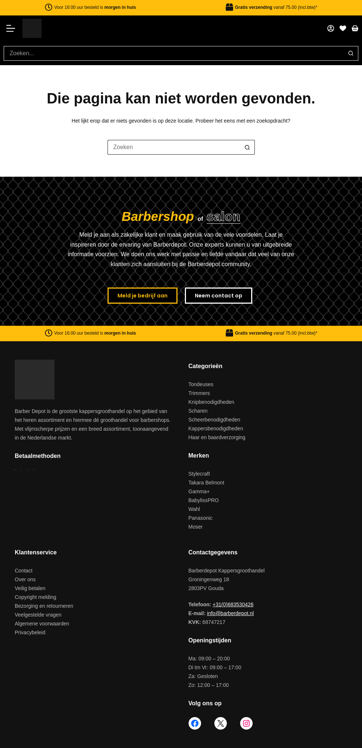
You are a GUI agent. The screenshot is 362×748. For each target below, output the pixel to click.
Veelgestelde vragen (38, 615)
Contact (23, 571)
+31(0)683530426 (232, 604)
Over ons (25, 579)
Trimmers (199, 393)
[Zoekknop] (351, 53)
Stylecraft (199, 474)
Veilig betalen (30, 588)
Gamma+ (199, 491)
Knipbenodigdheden (212, 402)
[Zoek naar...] (174, 53)
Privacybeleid (30, 632)
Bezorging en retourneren (44, 606)
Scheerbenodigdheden (214, 420)
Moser (196, 527)
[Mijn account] (330, 28)
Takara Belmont (206, 483)
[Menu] (13, 28)
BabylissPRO (204, 500)
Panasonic (200, 518)
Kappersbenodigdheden (216, 428)
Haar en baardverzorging (217, 437)
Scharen (198, 411)
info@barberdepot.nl (230, 613)
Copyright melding (35, 597)
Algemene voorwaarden (42, 624)
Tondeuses (201, 384)
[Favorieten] (343, 28)
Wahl (194, 509)
